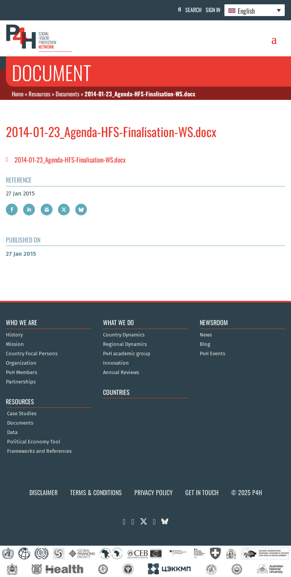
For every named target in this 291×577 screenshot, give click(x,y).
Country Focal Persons (32, 353)
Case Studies (21, 413)
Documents (68, 93)
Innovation (116, 363)
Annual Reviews (121, 372)
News (206, 335)
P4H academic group (126, 353)
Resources (40, 93)
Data (12, 432)
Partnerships (21, 382)
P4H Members (21, 372)
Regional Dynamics (125, 344)
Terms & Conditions (96, 492)
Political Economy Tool (33, 442)
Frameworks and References (39, 451)
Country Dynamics (124, 335)
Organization (21, 363)
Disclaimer (43, 492)
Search (193, 9)
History (14, 335)
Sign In (213, 9)
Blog (205, 344)
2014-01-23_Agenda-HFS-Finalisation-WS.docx (70, 160)
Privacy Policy (153, 492)
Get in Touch (202, 492)
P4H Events (212, 353)
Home (17, 93)
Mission (15, 344)
